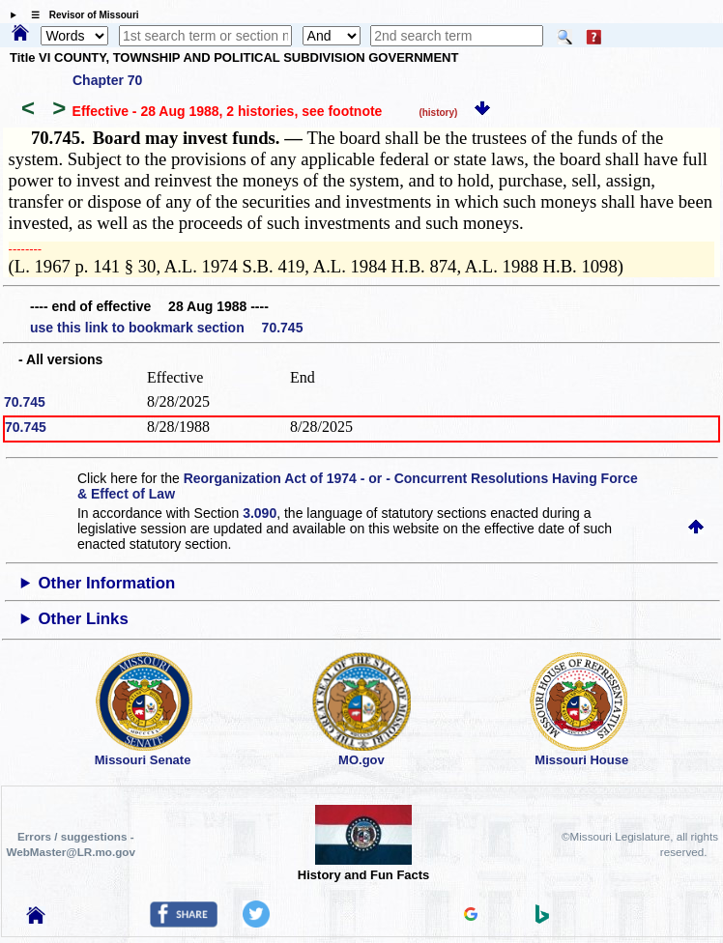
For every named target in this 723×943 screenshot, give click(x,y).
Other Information (107, 583)
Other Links (84, 619)
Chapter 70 (107, 80)
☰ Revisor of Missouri (80, 15)
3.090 (259, 513)
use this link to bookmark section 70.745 (166, 327)
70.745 (24, 402)
